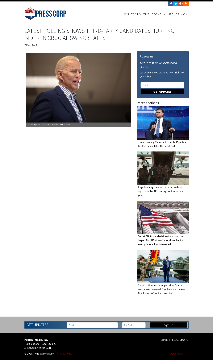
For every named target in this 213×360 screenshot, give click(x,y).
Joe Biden (30, 124)
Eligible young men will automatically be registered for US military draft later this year (160, 191)
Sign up (168, 325)
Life (170, 14)
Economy (158, 14)
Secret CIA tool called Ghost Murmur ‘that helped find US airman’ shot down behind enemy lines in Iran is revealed (161, 240)
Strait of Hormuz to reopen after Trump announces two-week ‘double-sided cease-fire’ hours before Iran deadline (161, 289)
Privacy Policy (64, 353)
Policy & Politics (137, 14)
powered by (179, 353)
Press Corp (45, 13)
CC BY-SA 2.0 (65, 124)
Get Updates (162, 91)
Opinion (181, 14)
